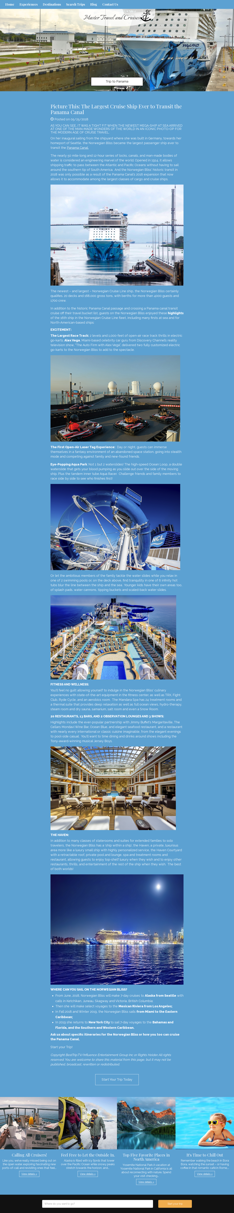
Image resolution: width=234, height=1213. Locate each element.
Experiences (29, 4)
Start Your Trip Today (117, 1079)
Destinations (52, 4)
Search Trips (75, 4)
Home (9, 4)
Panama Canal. (78, 148)
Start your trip (175, 1203)
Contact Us (110, 4)
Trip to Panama (117, 81)
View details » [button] (29, 1174)
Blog (93, 4)
